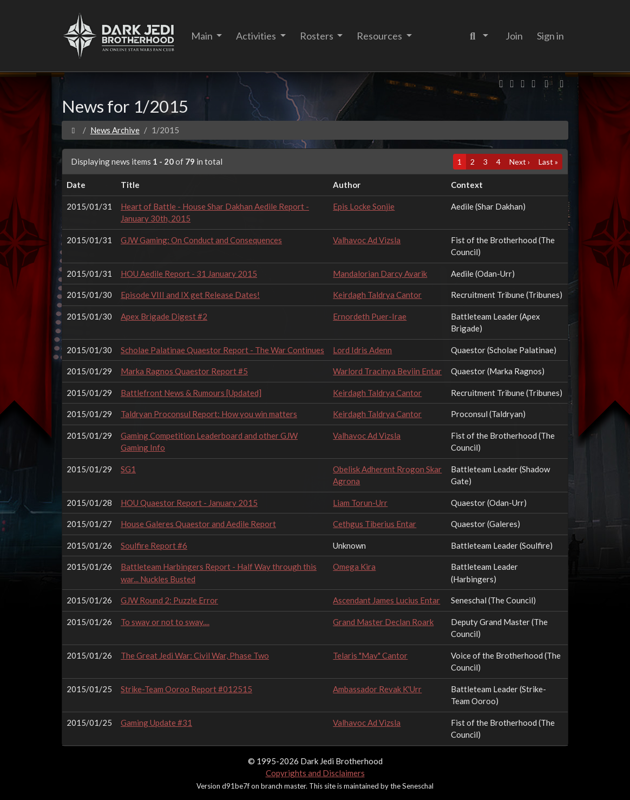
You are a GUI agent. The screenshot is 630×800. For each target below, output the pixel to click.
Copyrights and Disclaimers (315, 773)
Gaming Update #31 (156, 722)
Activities (257, 36)
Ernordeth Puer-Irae (369, 316)
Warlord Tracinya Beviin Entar (387, 371)
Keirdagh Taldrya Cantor (377, 295)
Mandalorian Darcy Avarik (380, 273)
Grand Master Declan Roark (383, 622)
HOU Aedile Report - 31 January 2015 (189, 273)
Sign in (550, 36)
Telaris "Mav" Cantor (370, 655)
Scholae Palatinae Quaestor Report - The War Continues (222, 350)
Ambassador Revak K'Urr (377, 689)
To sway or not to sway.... (165, 622)
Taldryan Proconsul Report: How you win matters (209, 414)
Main (202, 36)
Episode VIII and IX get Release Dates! (190, 295)
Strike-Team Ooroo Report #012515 (186, 689)
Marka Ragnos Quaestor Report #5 (184, 371)
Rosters (317, 36)
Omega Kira (354, 566)
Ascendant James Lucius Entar (386, 600)
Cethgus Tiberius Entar (374, 524)
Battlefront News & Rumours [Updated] (191, 393)
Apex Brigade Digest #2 (164, 316)
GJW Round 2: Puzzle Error (169, 600)
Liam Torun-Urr (360, 503)
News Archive (115, 130)
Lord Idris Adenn (362, 350)
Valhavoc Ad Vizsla (367, 240)
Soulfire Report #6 (154, 545)
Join (514, 36)
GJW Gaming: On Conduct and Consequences (201, 240)
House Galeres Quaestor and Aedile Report (198, 524)
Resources (380, 36)
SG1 (128, 469)
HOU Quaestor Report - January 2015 (189, 503)
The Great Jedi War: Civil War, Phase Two (195, 655)
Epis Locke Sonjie (364, 206)
